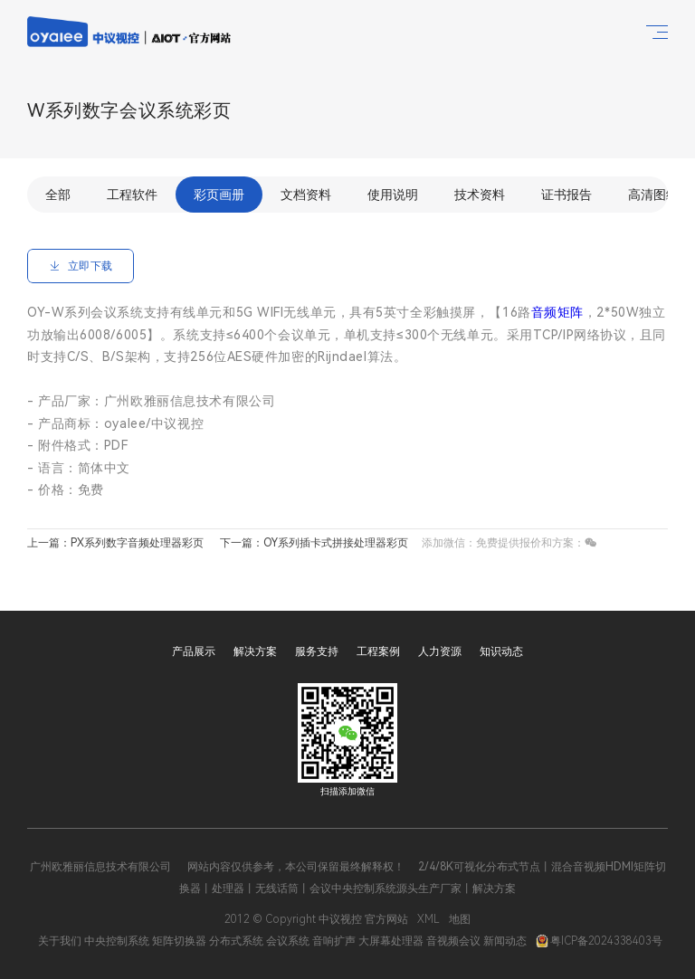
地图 (460, 919)
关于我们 (59, 941)
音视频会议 (453, 941)
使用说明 (392, 194)
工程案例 (378, 651)
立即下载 (80, 266)
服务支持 (316, 651)
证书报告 (566, 194)
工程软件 (132, 194)
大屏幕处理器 (391, 941)
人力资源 (440, 651)
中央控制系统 (116, 941)
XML (428, 919)
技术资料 (479, 194)
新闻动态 (505, 941)
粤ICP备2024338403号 (599, 941)
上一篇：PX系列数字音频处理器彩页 (115, 543)
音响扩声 (334, 941)
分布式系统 (236, 941)
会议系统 (287, 941)
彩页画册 (219, 194)
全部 (58, 194)
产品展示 (193, 651)
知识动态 (501, 651)
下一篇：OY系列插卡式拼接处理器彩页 (314, 543)
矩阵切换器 (179, 941)
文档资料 (306, 194)
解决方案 (255, 651)
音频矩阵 (557, 312)
